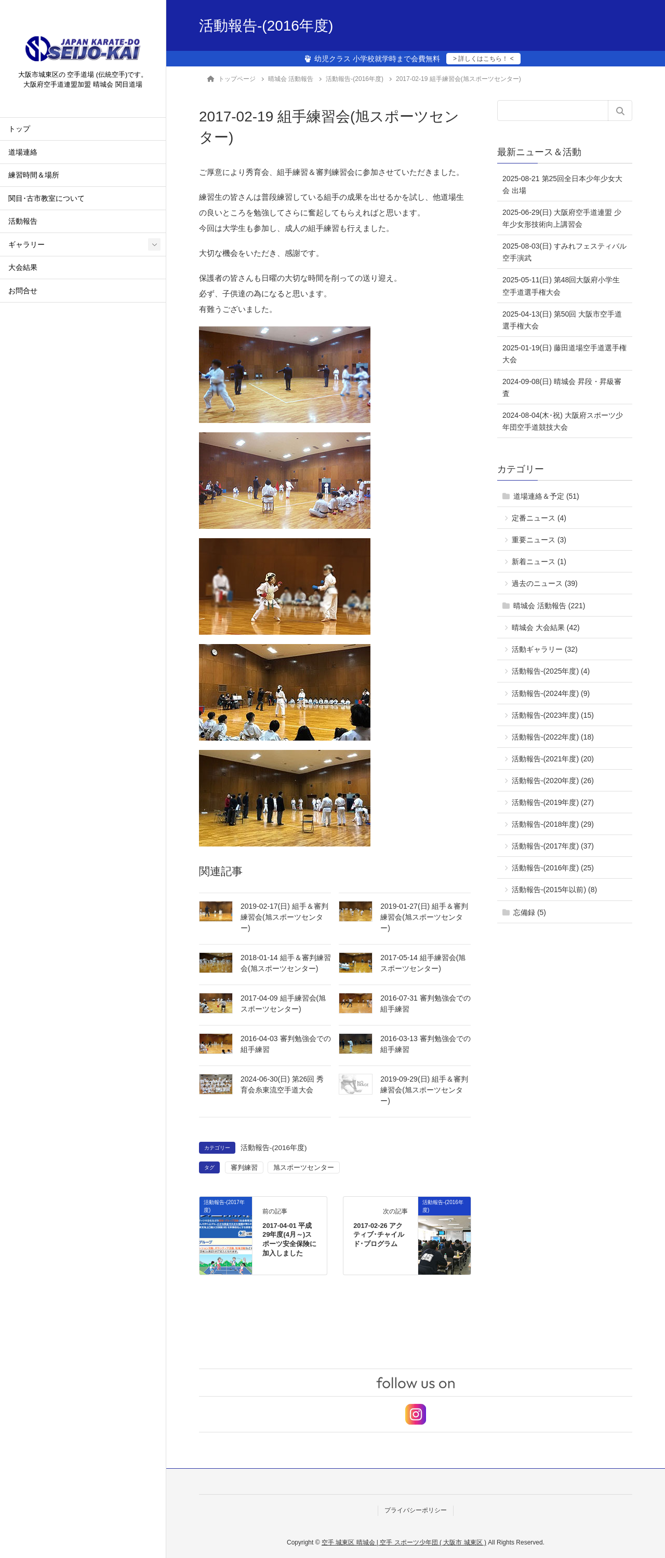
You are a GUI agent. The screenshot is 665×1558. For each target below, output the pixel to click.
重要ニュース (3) (539, 540)
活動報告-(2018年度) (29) (553, 824)
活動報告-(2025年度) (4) (551, 671)
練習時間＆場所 (33, 177)
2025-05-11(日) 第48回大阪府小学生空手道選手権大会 (561, 286)
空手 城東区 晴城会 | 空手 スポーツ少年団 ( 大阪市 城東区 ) (404, 1542)
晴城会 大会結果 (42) (546, 627)
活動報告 (22, 223)
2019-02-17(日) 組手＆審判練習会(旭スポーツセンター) (284, 917)
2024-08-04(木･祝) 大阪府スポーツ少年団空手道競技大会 (562, 421)
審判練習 (244, 1167)
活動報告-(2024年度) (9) (551, 693)
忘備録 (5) (529, 912)
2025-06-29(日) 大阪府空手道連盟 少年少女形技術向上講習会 (561, 218)
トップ (19, 130)
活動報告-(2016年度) (274, 1148)
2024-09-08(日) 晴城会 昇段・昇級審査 (561, 387)
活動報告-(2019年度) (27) (553, 802)
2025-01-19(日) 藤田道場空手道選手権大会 (564, 354)
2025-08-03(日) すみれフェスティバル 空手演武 (564, 252)
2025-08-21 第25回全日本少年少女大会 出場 (562, 184)
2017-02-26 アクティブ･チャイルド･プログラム (378, 1235)
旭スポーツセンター (303, 1167)
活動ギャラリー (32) (545, 649)
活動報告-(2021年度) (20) (553, 759)
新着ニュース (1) (539, 561)
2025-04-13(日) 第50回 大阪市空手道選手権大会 (562, 320)
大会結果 (22, 269)
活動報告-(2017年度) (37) (553, 846)
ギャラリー (26, 246)
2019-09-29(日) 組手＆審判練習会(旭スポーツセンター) (424, 1090)
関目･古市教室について (46, 199)
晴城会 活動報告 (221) (549, 606)
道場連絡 (22, 153)
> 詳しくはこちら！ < (483, 58)
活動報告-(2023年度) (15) (553, 715)
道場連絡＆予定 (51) (546, 496)
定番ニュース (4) (539, 518)
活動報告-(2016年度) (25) (553, 868)
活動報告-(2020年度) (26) (553, 780)
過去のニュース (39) (545, 583)
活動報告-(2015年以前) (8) (554, 889)
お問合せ (22, 292)
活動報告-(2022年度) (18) (553, 737)
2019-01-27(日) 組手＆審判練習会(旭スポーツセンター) (424, 917)
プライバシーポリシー (415, 1510)
